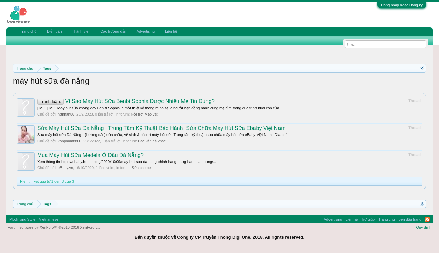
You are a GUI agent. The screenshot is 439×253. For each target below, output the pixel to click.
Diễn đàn (54, 31)
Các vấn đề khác (152, 141)
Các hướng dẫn (113, 31)
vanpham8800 (69, 141)
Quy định (423, 227)
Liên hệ (171, 31)
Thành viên (81, 31)
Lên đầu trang (409, 219)
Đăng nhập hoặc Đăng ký (402, 5)
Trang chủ (28, 31)
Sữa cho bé (141, 168)
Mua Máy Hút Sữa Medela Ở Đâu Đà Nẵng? (90, 155)
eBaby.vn (65, 168)
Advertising (146, 31)
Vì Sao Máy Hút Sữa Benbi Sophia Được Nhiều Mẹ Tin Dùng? (126, 101)
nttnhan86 (66, 114)
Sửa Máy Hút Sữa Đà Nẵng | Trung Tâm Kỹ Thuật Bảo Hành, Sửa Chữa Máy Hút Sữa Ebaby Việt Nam (161, 128)
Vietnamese (48, 219)
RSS (427, 219)
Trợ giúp (368, 219)
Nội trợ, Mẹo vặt (144, 114)
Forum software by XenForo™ (55, 227)
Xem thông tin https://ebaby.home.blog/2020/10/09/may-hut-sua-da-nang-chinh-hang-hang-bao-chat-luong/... (126, 162)
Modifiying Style (22, 219)
